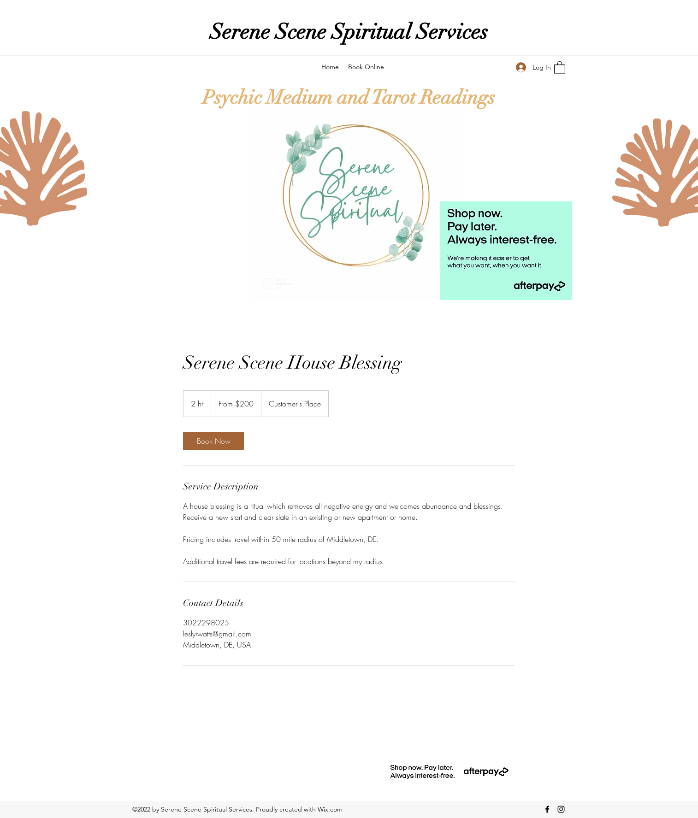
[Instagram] (561, 809)
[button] (559, 67)
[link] (213, 441)
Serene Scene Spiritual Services (349, 32)
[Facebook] (547, 809)
